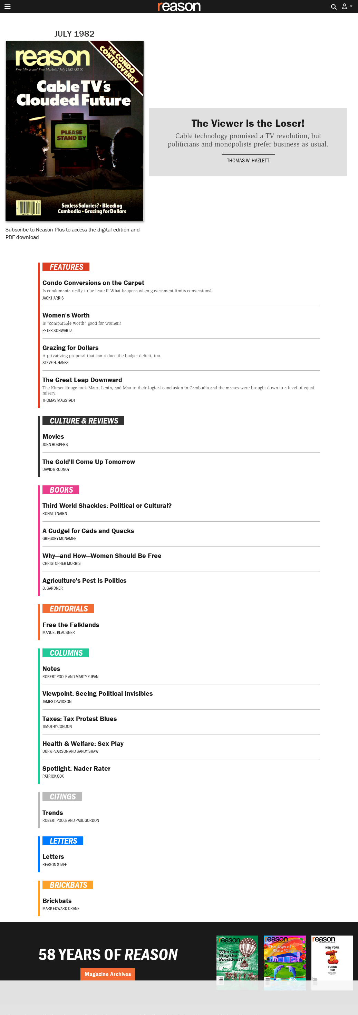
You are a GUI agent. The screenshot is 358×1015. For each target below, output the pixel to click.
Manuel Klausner (58, 632)
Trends (52, 812)
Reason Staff (54, 864)
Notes (51, 668)
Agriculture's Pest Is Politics (84, 580)
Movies (53, 436)
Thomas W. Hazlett (248, 160)
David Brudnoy (55, 469)
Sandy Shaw (87, 751)
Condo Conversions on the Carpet (93, 282)
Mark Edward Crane (60, 908)
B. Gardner (52, 588)
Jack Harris (53, 298)
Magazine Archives (108, 973)
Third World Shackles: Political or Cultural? (107, 505)
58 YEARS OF (108, 954)
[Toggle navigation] (7, 6)
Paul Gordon (87, 820)
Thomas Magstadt (58, 400)
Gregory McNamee (59, 538)
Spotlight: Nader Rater (76, 768)
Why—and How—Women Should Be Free (102, 555)
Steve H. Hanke (55, 362)
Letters (53, 856)
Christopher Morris (61, 563)
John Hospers (55, 444)
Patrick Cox (53, 776)
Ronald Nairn (54, 513)
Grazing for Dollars (70, 347)
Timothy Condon (57, 726)
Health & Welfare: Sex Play (83, 743)
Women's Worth (66, 315)
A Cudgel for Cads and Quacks (88, 530)
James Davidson (56, 701)
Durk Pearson (55, 751)
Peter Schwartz (57, 330)
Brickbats (56, 900)
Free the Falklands (70, 624)
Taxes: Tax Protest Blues (79, 718)
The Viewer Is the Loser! (248, 123)
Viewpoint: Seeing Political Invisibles (97, 693)
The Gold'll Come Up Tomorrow (88, 461)
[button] (347, 6)
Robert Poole (54, 676)
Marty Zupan (87, 676)
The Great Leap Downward (82, 379)
